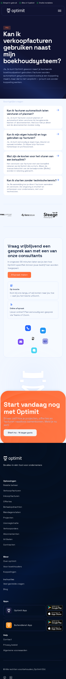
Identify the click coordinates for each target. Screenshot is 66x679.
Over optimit (9, 561)
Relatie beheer (10, 485)
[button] (58, 10)
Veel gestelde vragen (13, 583)
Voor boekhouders (12, 566)
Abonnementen (11, 534)
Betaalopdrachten (12, 507)
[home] (15, 10)
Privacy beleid (10, 644)
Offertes (7, 501)
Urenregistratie (11, 523)
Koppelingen (9, 571)
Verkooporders (10, 528)
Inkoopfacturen (11, 496)
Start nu (20, 432)
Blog (5, 589)
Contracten (9, 544)
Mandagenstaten (12, 512)
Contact (7, 639)
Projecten (8, 517)
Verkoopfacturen (12, 490)
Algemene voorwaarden (15, 650)
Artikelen (7, 539)
